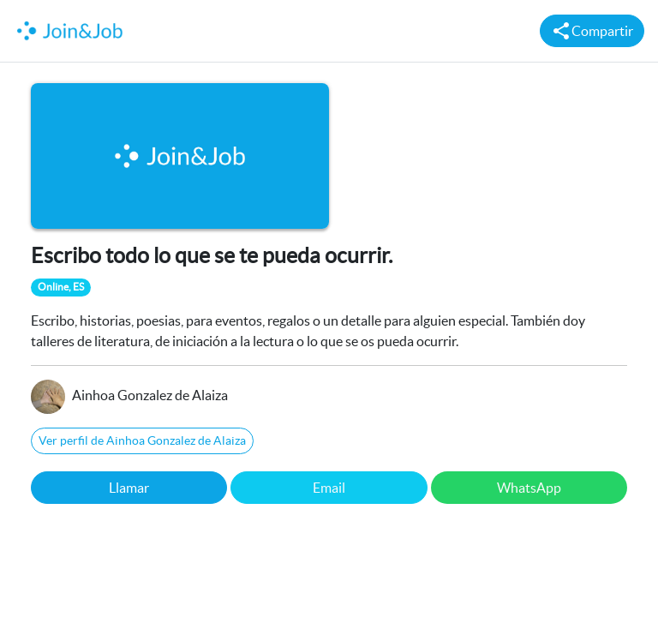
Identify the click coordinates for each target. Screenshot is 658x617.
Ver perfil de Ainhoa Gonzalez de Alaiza (142, 440)
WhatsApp (529, 487)
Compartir (592, 31)
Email (329, 487)
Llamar (129, 487)
